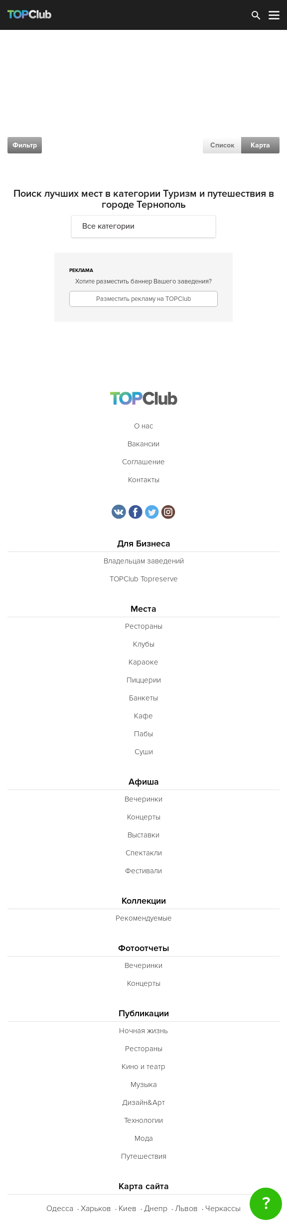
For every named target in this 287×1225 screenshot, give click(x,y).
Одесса (59, 1209)
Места (143, 609)
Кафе (143, 716)
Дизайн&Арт (143, 1102)
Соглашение (143, 462)
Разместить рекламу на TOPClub (143, 299)
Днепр (155, 1209)
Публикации (144, 1013)
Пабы (143, 734)
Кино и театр (143, 1067)
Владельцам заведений (144, 561)
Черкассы (223, 1209)
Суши (144, 752)
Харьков (96, 1209)
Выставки (143, 835)
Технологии (143, 1120)
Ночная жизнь (143, 1031)
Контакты (143, 480)
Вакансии (143, 444)
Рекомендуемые (144, 918)
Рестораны (143, 626)
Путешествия (143, 1156)
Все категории (108, 226)
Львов (186, 1209)
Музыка (144, 1085)
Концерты (143, 817)
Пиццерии (144, 680)
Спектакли (144, 853)
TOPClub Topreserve (144, 579)
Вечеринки (143, 799)
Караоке (143, 662)
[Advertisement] (143, 104)
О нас (143, 426)
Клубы (143, 644)
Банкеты (143, 698)
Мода (144, 1138)
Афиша (144, 782)
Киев (128, 1209)
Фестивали (143, 871)
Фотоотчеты (143, 948)
